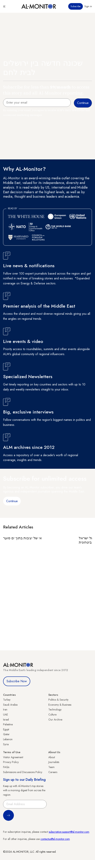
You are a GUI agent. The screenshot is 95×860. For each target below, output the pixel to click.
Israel (6, 719)
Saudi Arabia (10, 705)
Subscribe (76, 6)
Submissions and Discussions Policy (22, 772)
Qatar (6, 734)
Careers (52, 772)
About (51, 757)
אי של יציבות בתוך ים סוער (22, 538)
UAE (5, 714)
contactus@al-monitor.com (55, 839)
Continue (12, 501)
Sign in (88, 6)
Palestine (8, 724)
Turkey (6, 700)
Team (51, 767)
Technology (54, 709)
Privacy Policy (11, 762)
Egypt (6, 729)
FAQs (6, 767)
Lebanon (8, 739)
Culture (52, 714)
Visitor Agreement (13, 757)
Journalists (53, 762)
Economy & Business (59, 705)
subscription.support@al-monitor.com (69, 832)
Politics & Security (58, 700)
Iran (5, 709)
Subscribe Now (17, 681)
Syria (6, 744)
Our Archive (55, 719)
